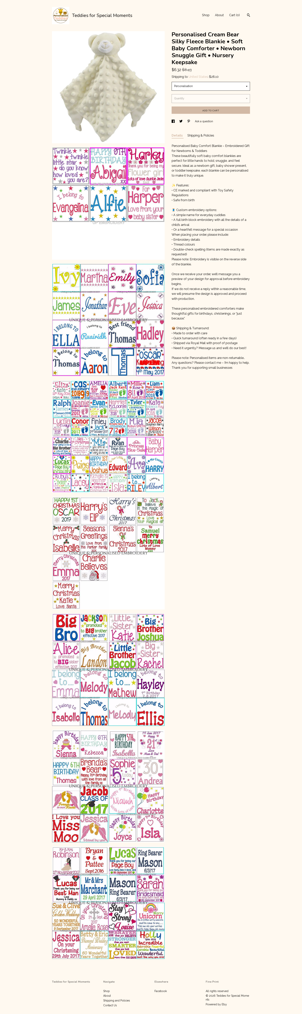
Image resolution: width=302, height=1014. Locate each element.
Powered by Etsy (216, 1004)
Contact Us (110, 1005)
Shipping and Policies (116, 1000)
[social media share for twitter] (181, 121)
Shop (206, 15)
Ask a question (204, 121)
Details (178, 135)
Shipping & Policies (200, 135)
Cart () (234, 15)
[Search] (248, 15)
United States (198, 77)
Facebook (160, 991)
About (219, 15)
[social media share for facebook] (173, 121)
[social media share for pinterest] (189, 121)
